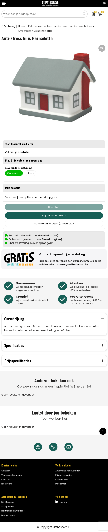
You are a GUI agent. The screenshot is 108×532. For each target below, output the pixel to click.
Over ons (6, 479)
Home (21, 26)
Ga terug (9, 26)
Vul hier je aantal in (17, 152)
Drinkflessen (7, 501)
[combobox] (41, 14)
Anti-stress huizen (81, 26)
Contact (5, 470)
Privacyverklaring (63, 474)
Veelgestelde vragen (12, 474)
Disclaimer (60, 483)
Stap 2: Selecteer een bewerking (23, 160)
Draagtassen (8, 514)
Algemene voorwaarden (67, 470)
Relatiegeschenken (40, 26)
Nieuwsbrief (7, 483)
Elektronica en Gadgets (13, 510)
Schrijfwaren (7, 506)
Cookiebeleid (62, 479)
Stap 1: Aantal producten (19, 144)
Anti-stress (60, 26)
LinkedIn (61, 501)
